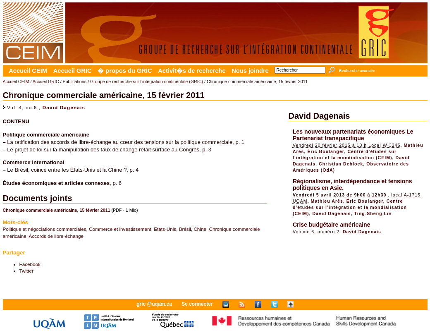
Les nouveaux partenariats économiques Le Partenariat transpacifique (353, 134)
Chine (200, 229)
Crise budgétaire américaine (331, 224)
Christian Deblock (341, 163)
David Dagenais (64, 107)
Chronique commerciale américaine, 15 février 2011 (56, 210)
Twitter (26, 270)
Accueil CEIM (28, 70)
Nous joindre (250, 70)
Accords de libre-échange (56, 236)
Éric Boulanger (325, 151)
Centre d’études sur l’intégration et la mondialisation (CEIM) (350, 207)
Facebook (30, 264)
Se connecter (197, 304)
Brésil (185, 229)
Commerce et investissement (120, 229)
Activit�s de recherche (191, 70)
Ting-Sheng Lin (373, 213)
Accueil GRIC (72, 70)
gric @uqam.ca (154, 304)
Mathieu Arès (327, 201)
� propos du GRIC (125, 70)
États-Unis (165, 229)
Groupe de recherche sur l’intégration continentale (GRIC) (146, 81)
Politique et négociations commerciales (44, 229)
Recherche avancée (357, 71)
